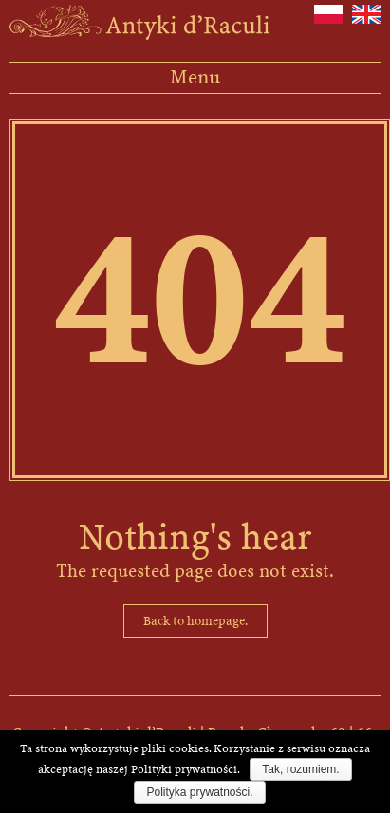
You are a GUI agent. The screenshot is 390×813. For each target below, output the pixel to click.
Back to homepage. (195, 621)
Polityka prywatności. (199, 792)
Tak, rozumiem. (300, 769)
